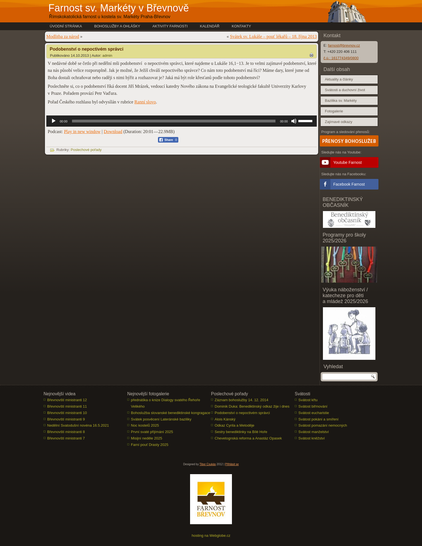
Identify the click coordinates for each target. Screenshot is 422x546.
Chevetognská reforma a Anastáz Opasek (248, 438)
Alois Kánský (225, 419)
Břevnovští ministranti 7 (66, 438)
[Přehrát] (53, 121)
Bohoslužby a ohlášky (117, 26)
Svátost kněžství (311, 438)
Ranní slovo (145, 102)
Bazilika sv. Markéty (341, 100)
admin (107, 55)
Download (113, 131)
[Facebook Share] (168, 140)
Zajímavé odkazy (338, 122)
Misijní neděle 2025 (146, 438)
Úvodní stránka (66, 26)
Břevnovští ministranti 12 (67, 400)
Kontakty (241, 26)
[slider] (174, 121)
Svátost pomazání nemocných (322, 425)
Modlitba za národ (62, 36)
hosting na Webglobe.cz (211, 535)
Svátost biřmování (312, 406)
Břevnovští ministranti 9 (66, 419)
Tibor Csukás (208, 464)
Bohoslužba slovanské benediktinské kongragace (170, 413)
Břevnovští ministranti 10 (67, 413)
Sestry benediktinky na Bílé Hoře (241, 432)
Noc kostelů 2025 (145, 425)
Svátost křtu (308, 400)
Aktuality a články (339, 79)
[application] (181, 121)
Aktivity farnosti (170, 26)
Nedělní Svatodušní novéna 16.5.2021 (78, 425)
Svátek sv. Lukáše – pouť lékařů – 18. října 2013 (273, 36)
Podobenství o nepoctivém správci (242, 413)
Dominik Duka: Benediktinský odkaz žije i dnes (252, 406)
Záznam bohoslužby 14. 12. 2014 (241, 400)
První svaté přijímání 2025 (152, 432)
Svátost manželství (313, 432)
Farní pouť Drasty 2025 (149, 445)
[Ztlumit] (294, 121)
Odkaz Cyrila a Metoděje (234, 425)
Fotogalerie (334, 111)
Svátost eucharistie (313, 413)
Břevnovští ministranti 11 (67, 406)
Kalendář (209, 26)
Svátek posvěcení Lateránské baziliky (161, 419)
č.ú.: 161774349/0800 (341, 58)
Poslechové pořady (86, 150)
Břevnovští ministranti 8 (66, 432)
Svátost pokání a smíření (318, 419)
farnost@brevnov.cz (344, 45)
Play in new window (82, 131)
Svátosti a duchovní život (345, 90)
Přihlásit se (232, 464)
